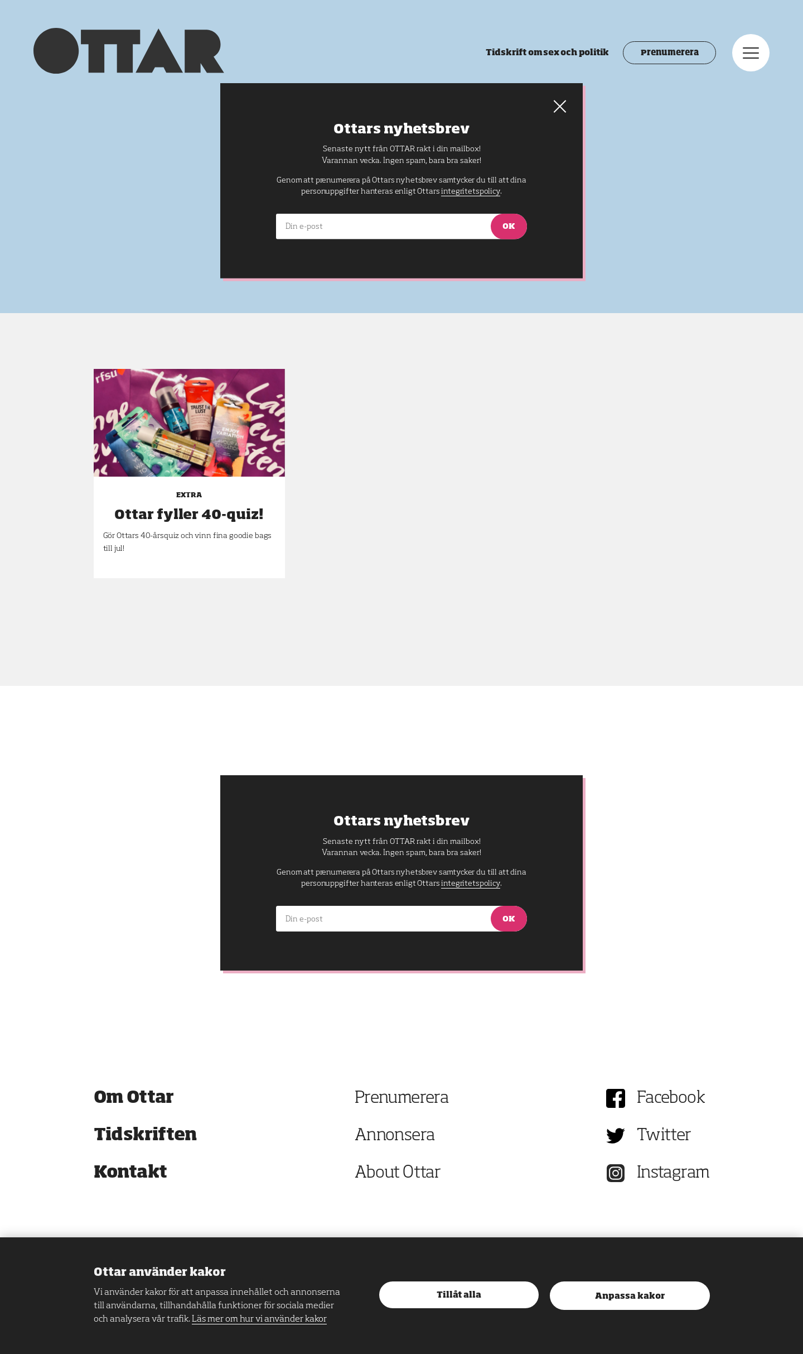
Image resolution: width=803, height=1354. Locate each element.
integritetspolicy (470, 883)
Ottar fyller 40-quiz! (189, 515)
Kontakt (130, 1173)
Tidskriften (145, 1135)
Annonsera (395, 1135)
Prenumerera (669, 53)
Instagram (673, 1173)
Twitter (664, 1135)
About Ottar (398, 1173)
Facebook (671, 1098)
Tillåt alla (459, 1295)
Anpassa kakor (630, 1296)
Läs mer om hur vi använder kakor (259, 1319)
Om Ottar (134, 1098)
